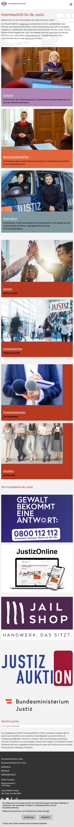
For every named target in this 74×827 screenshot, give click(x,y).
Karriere (7, 288)
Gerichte (8, 95)
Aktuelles (8, 471)
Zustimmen (29, 817)
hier (47, 811)
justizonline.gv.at (33, 35)
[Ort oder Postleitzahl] (37, 726)
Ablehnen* (45, 817)
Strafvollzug (10, 218)
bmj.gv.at (29, 38)
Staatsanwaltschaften (16, 156)
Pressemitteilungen (14, 412)
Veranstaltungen (12, 348)
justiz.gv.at (24, 24)
